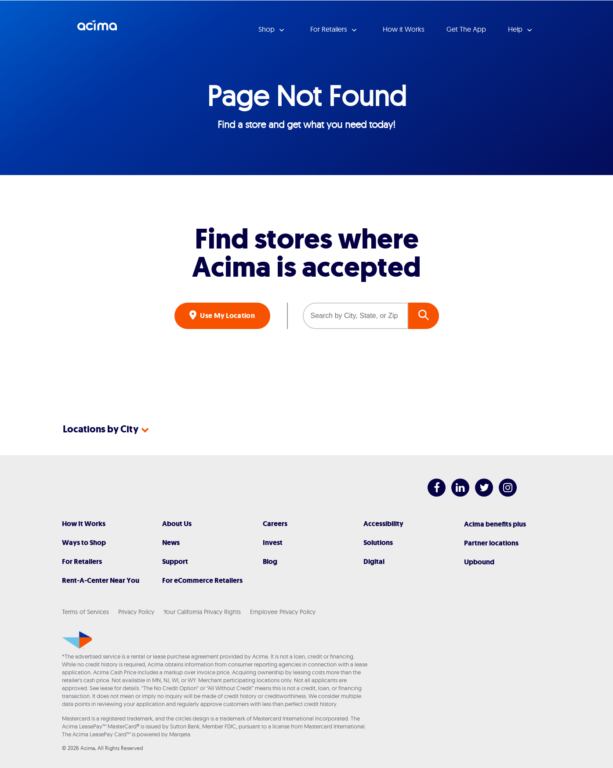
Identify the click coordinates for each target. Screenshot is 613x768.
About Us (177, 523)
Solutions (378, 542)
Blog (270, 561)
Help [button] (516, 29)
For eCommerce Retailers (202, 580)
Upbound (479, 562)
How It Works (83, 523)
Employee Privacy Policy (283, 612)
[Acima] (77, 640)
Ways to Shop (84, 542)
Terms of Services (85, 612)
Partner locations (491, 543)
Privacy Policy (136, 612)
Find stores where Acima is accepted (306, 253)
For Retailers (82, 561)
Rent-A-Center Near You (100, 580)
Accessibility (383, 523)
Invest (273, 542)
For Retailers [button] (329, 29)
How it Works (403, 29)
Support (175, 561)
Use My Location (227, 315)
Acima (97, 28)
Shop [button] (267, 29)
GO (423, 316)
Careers (275, 523)
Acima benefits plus (495, 524)
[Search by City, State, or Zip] (355, 316)
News (171, 542)
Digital (373, 561)
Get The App (466, 29)
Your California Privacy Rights (202, 612)
